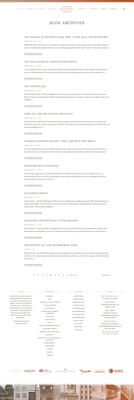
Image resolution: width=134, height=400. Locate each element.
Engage (29, 9)
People (50, 352)
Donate (113, 9)
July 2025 (78, 323)
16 (63, 275)
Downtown (50, 319)
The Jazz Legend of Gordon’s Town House (50, 62)
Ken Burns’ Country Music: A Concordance (51, 221)
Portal (82, 9)
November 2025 (78, 311)
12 (46, 275)
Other (50, 349)
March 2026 (78, 299)
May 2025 (78, 330)
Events (51, 9)
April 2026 (78, 296)
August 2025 (78, 320)
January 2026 (78, 305)
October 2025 (78, 314)
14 (55, 275)
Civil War (50, 316)
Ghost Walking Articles (49, 325)
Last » (76, 275)
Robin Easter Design (112, 334)
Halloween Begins (36, 193)
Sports (50, 355)
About (19, 9)
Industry (50, 335)
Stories (40, 9)
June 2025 (78, 326)
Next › (71, 275)
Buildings (49, 308)
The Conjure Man (35, 87)
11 (42, 275)
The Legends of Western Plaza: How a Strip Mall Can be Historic (66, 37)
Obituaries (50, 346)
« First (25, 275)
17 (67, 275)
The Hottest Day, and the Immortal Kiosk (50, 245)
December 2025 (78, 308)
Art (49, 299)
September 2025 (78, 317)
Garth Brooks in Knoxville (41, 166)
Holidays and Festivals (49, 332)
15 (59, 275)
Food (49, 322)
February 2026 (78, 302)
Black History (49, 305)
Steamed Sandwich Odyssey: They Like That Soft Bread (59, 141)
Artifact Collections (50, 302)
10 (38, 275)
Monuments (49, 343)
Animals (49, 296)
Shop (104, 9)
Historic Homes (50, 328)
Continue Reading (33, 54)
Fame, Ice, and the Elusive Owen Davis (48, 114)
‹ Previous (29, 275)
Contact (94, 9)
